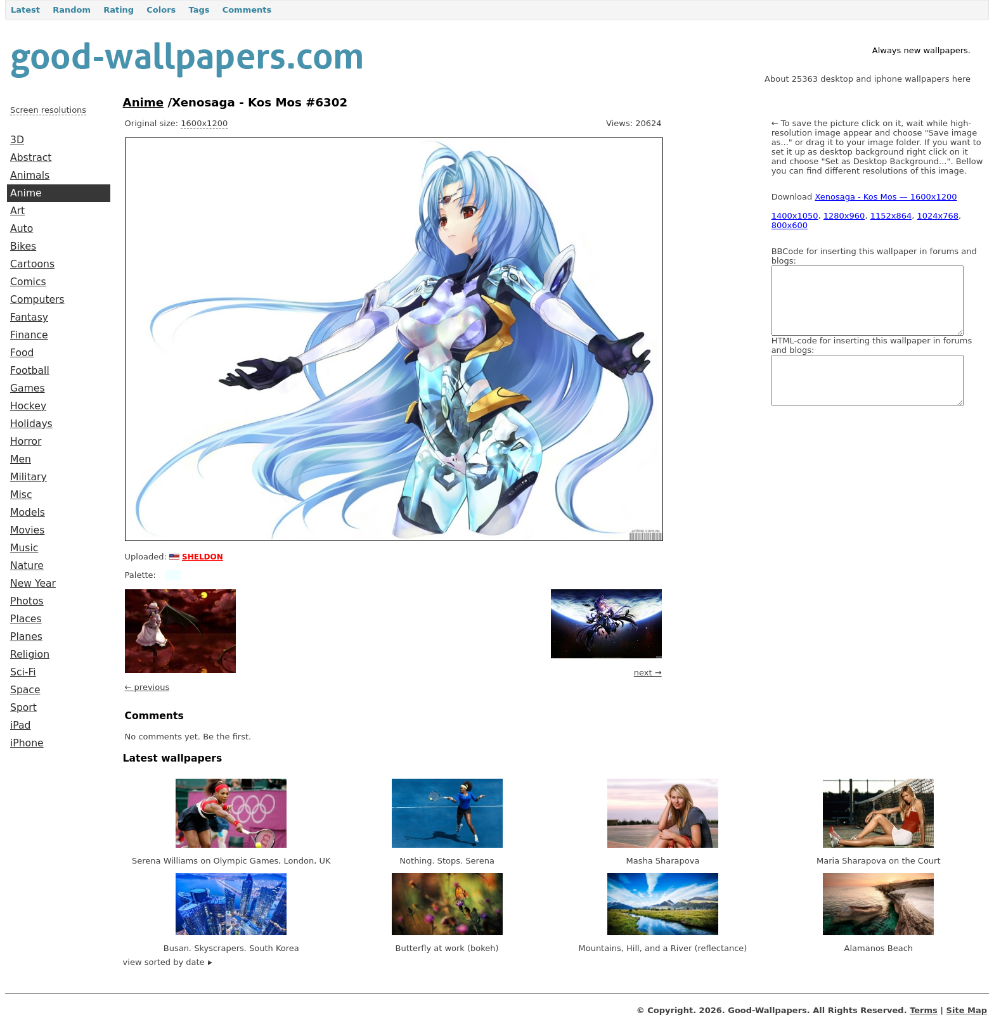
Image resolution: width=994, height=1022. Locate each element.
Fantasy (29, 317)
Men (20, 459)
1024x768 (938, 215)
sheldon (202, 555)
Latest (25, 10)
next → (648, 672)
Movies (27, 530)
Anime (26, 193)
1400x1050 (794, 215)
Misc (21, 495)
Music (24, 548)
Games (27, 388)
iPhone (27, 743)
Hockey (28, 406)
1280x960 (844, 215)
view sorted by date (167, 962)
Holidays (31, 424)
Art (17, 211)
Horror (25, 441)
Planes (26, 636)
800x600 (789, 225)
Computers (37, 299)
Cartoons (32, 264)
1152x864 (891, 215)
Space (25, 690)
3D (17, 140)
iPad (20, 725)
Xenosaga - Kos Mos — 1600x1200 (886, 196)
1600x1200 (204, 123)
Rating (118, 10)
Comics (28, 282)
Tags (198, 10)
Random (72, 10)
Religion (29, 654)
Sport (23, 707)
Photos (27, 601)
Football (29, 370)
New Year (33, 583)
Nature (27, 566)
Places (26, 619)
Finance (29, 335)
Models (27, 512)
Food (22, 353)
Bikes (23, 246)
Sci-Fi (23, 672)
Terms (924, 1010)
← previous (147, 687)
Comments (247, 10)
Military (28, 477)
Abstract (30, 157)
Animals (29, 175)
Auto (21, 228)
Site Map (966, 1010)
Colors (161, 10)
